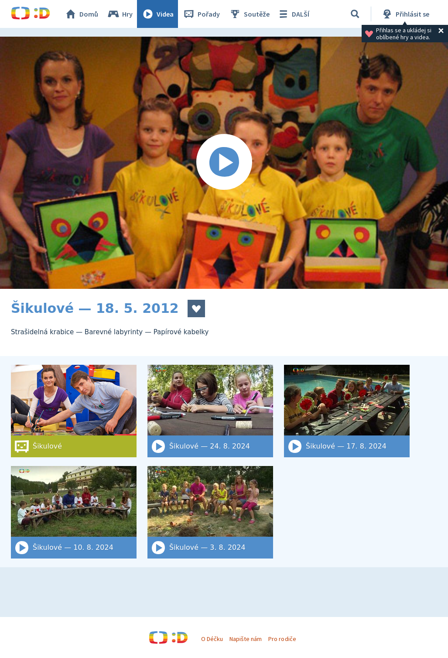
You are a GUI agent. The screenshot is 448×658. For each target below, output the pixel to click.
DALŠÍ (293, 14)
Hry (120, 14)
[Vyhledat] (355, 14)
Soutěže (249, 14)
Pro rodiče (282, 639)
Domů (81, 14)
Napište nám (245, 639)
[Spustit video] (224, 163)
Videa (157, 14)
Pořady (201, 14)
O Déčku (212, 639)
